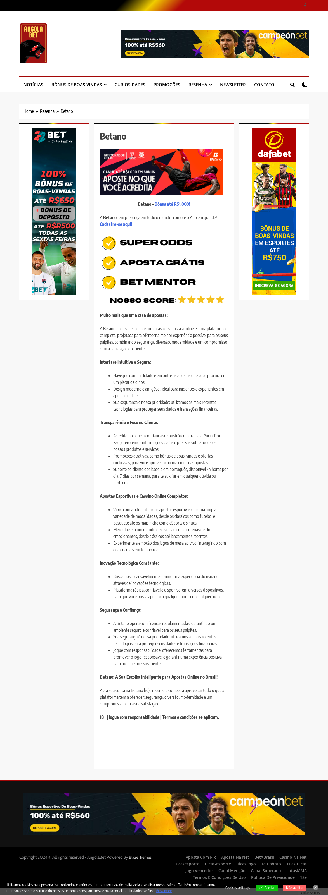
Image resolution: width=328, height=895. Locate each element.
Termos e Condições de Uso (219, 877)
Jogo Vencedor (199, 870)
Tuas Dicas (297, 864)
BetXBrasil (264, 857)
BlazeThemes (140, 857)
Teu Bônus (271, 864)
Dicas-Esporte (218, 864)
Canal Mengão (232, 870)
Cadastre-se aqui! (116, 224)
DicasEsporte (186, 864)
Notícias (33, 84)
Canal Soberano (266, 870)
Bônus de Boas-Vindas (76, 84)
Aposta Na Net (235, 857)
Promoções (167, 84)
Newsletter (233, 84)
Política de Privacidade (273, 877)
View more (164, 890)
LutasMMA (296, 870)
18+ (303, 877)
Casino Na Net (293, 857)
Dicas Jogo (246, 864)
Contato (264, 84)
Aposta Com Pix (201, 857)
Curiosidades (130, 84)
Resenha (197, 84)
